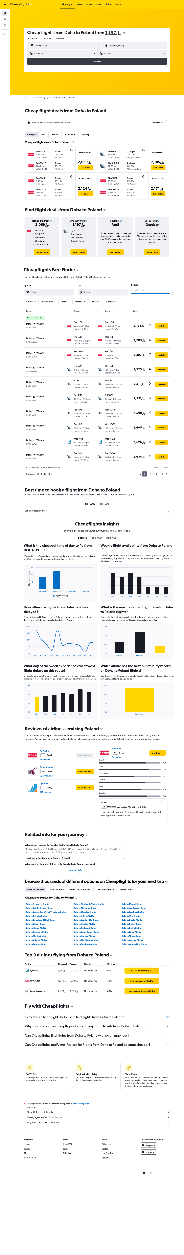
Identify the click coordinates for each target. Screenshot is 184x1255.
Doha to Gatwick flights (36, 916)
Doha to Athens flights (83, 916)
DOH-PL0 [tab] (82, 538)
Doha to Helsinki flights (84, 924)
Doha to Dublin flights (132, 920)
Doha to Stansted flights (84, 912)
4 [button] (162, 474)
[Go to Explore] (5, 25)
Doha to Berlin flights (131, 928)
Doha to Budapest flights (84, 928)
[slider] (171, 293)
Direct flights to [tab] (57, 889)
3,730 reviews (46, 776)
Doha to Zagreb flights (35, 944)
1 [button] (144, 474)
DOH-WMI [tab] (104, 504)
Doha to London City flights (85, 920)
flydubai (44, 783)
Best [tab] (44, 134)
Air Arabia (44, 751)
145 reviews (45, 792)
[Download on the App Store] (148, 1155)
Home (26, 98)
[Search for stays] (5, 19)
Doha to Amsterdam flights (134, 908)
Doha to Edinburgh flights (85, 944)
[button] (5, 4)
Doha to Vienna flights (35, 928)
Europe (34, 98)
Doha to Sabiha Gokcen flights (39, 908)
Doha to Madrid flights (132, 904)
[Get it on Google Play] (148, 1148)
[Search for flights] (5, 13)
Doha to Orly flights (131, 916)
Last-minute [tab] (69, 134)
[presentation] (123, 33)
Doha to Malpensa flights (84, 908)
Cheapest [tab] (31, 134)
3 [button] (156, 474)
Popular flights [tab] (127, 889)
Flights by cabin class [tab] (80, 889)
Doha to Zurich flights (131, 924)
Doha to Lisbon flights (35, 924)
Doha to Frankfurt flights (133, 912)
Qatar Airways (46, 767)
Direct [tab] (55, 134)
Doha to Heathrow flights (37, 904)
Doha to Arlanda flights (36, 940)
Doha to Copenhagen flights (86, 932)
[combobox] (32, 38)
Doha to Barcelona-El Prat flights (40, 920)
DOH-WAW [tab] (90, 504)
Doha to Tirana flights (131, 936)
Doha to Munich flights (35, 936)
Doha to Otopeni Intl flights (134, 944)
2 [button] (150, 474)
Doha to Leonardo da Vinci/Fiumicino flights (45, 912)
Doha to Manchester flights (85, 940)
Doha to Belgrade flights (36, 932)
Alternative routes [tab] (35, 889)
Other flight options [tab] (105, 889)
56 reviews (45, 759)
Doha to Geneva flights (132, 940)
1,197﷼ (113, 32)
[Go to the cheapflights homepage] (21, 4)
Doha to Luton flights (131, 932)
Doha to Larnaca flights (84, 936)
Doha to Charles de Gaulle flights (88, 904)
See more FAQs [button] (75, 870)
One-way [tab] (85, 134)
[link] (42, 252)
